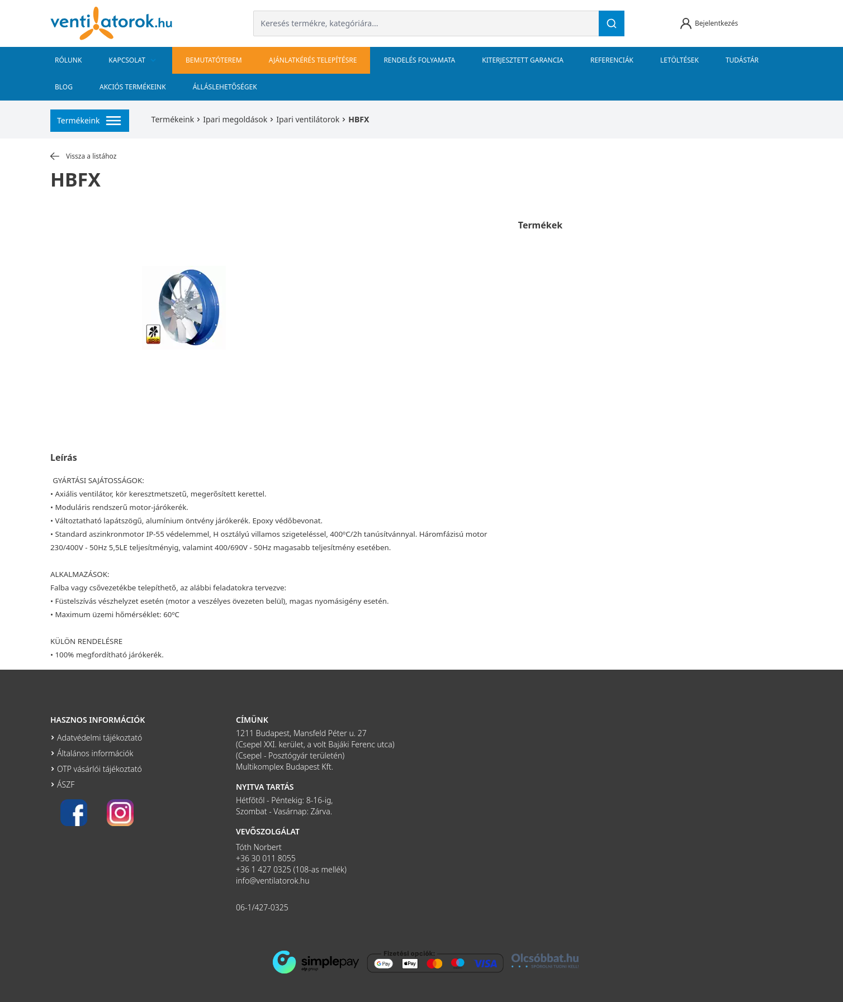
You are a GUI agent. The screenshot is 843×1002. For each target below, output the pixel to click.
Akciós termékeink (133, 87)
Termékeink (173, 119)
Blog (64, 87)
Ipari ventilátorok (307, 119)
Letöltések (679, 60)
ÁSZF (65, 784)
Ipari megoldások (235, 119)
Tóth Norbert (259, 847)
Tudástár (742, 60)
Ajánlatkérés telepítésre (313, 60)
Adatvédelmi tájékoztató (99, 737)
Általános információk (95, 753)
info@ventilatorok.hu (273, 880)
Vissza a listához (83, 156)
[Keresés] (611, 23)
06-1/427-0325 (262, 907)
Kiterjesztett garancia (522, 60)
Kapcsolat (133, 60)
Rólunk (68, 60)
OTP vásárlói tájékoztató (99, 769)
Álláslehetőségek (225, 87)
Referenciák (611, 60)
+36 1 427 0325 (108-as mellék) (291, 869)
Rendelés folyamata (419, 60)
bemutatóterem (214, 60)
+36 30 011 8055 (266, 858)
